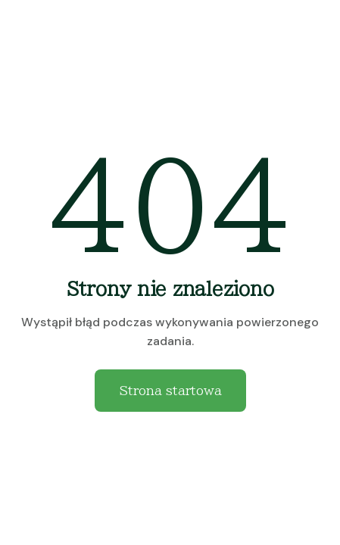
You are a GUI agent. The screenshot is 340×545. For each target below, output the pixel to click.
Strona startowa (170, 391)
